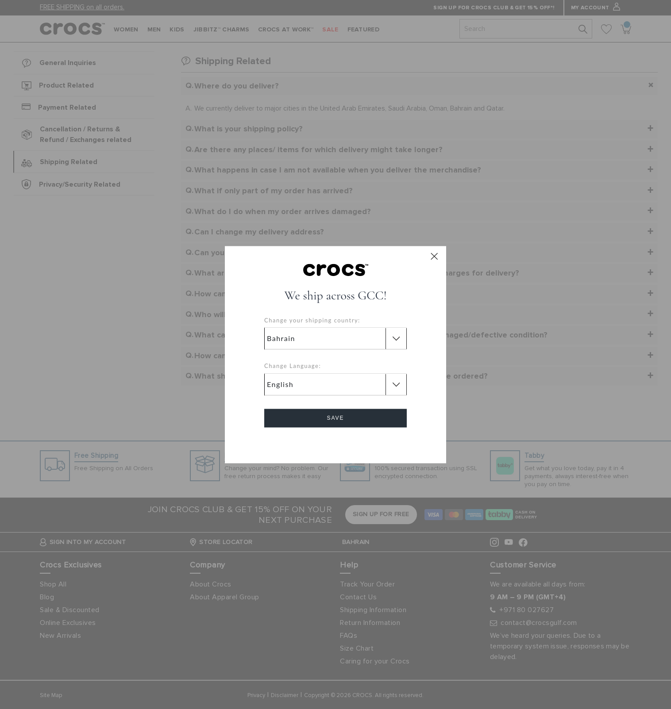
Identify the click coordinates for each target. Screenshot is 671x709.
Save (335, 418)
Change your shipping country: (312, 320)
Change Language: (292, 366)
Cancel (335, 443)
